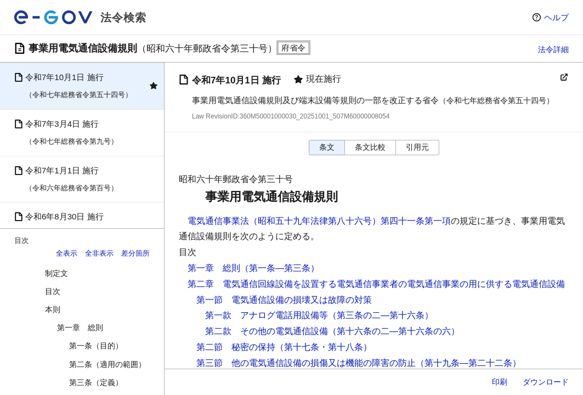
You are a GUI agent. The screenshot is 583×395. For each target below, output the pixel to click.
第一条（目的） (96, 345)
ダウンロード (546, 381)
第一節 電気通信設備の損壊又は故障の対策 (284, 299)
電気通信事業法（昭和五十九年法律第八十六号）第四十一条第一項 (319, 220)
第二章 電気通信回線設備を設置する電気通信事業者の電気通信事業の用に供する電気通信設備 (376, 284)
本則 (52, 309)
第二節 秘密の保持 (235, 347)
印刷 (499, 381)
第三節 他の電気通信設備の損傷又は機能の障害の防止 (306, 363)
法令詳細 (553, 49)
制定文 (56, 273)
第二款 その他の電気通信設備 (266, 331)
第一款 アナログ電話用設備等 (266, 315)
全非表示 (99, 253)
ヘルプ (556, 17)
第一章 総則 (80, 327)
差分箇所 (135, 253)
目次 (52, 291)
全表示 (66, 253)
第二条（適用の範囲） (107, 364)
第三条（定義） (96, 382)
